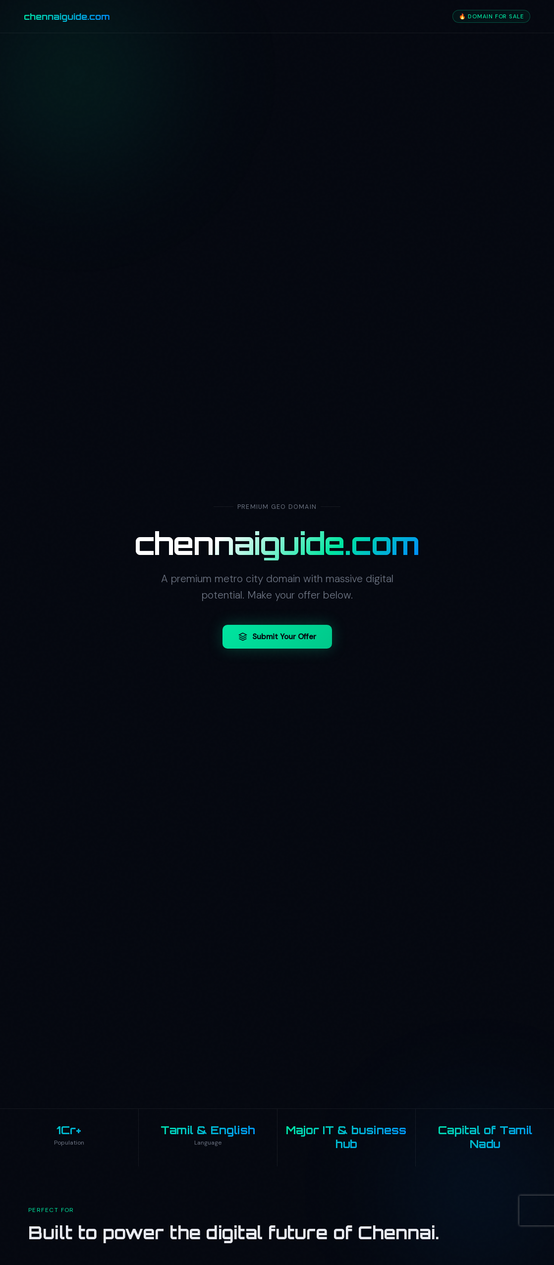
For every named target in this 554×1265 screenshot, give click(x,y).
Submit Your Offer (277, 637)
